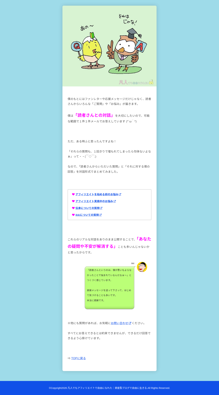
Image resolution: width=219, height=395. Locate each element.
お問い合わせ (119, 323)
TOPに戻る (78, 358)
